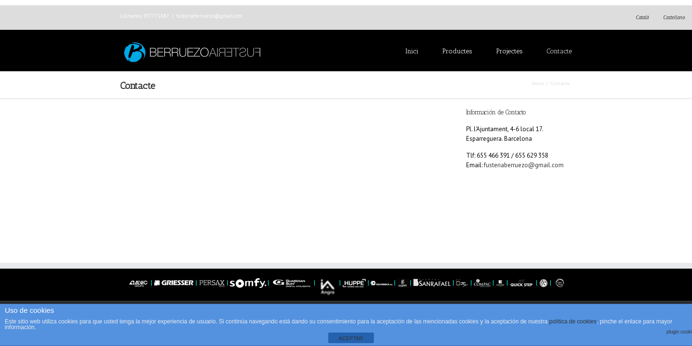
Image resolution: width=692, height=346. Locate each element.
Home (537, 83)
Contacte (559, 51)
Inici (412, 51)
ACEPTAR (350, 338)
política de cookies (573, 321)
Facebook (570, 16)
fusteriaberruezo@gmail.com (209, 15)
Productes (457, 51)
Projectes (509, 51)
